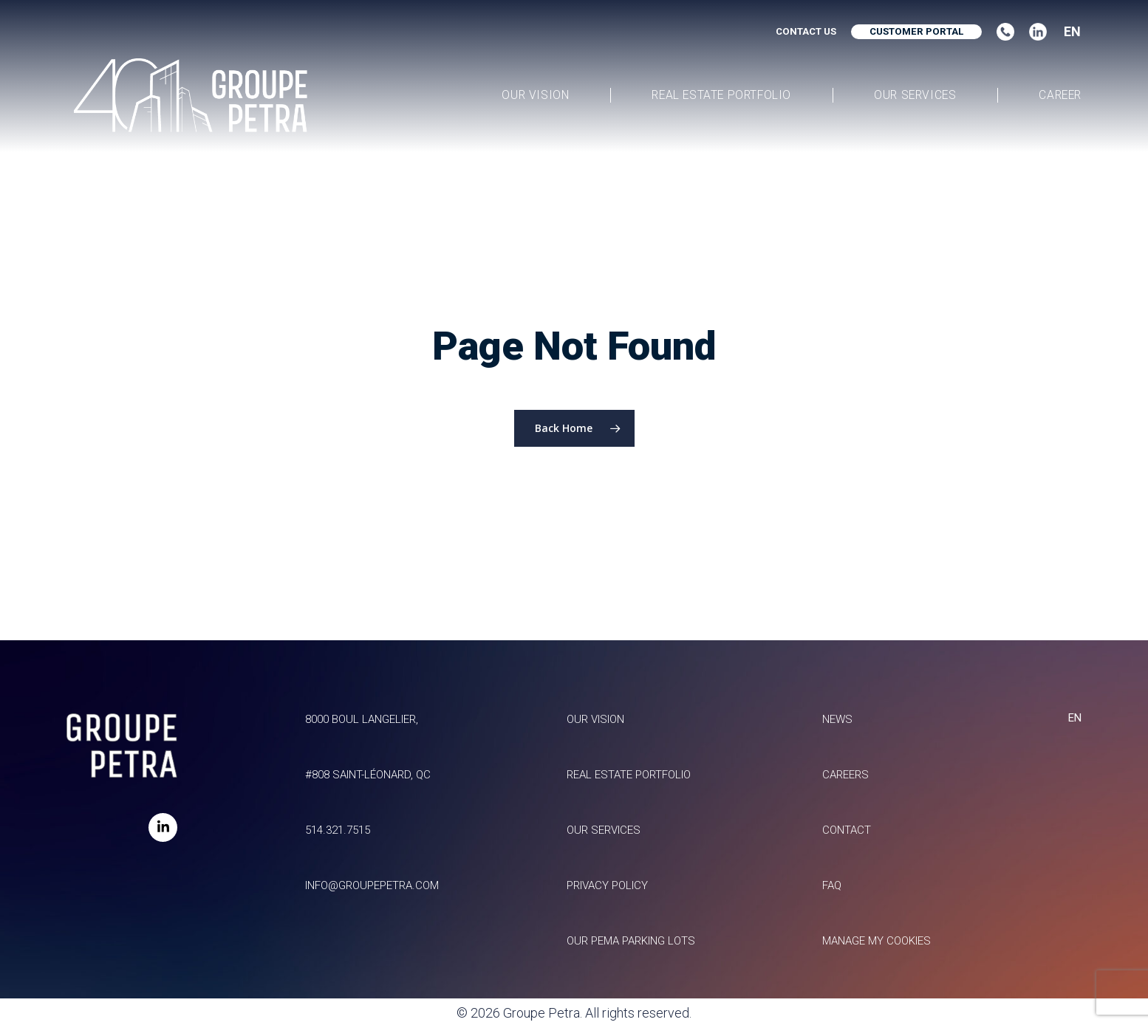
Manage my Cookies (882, 935)
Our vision (588, 669)
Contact (845, 802)
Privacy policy (603, 869)
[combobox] (1067, 31)
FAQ (827, 869)
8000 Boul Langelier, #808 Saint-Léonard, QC (359, 703)
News (834, 669)
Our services (596, 802)
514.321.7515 (322, 802)
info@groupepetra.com (365, 869)
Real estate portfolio (629, 736)
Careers (843, 736)
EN (1072, 31)
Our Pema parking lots (632, 935)
